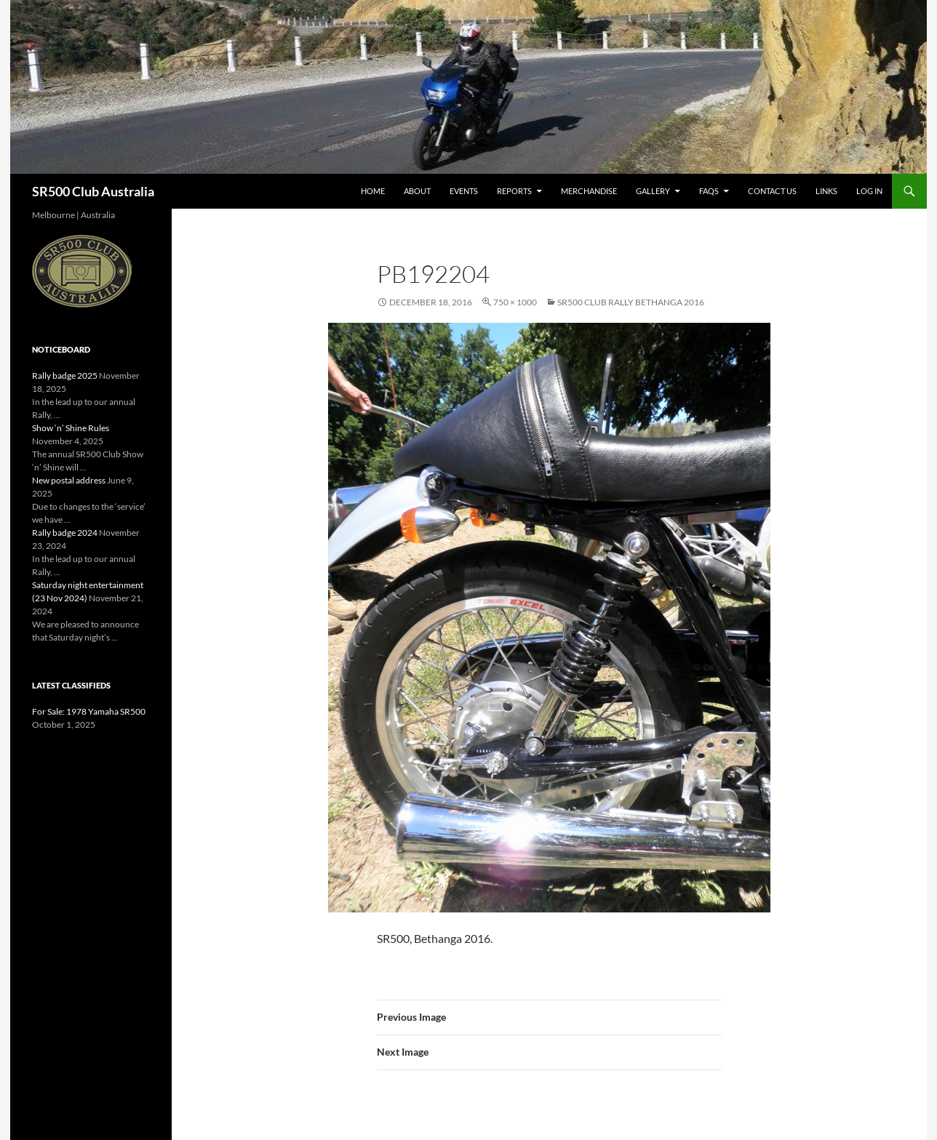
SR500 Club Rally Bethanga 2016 (630, 302)
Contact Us (772, 191)
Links (826, 191)
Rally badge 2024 (64, 532)
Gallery (653, 191)
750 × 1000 (515, 302)
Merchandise (589, 191)
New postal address (68, 480)
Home (373, 191)
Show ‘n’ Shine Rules (70, 427)
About (417, 191)
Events (464, 191)
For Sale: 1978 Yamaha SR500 (88, 711)
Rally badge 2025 (64, 375)
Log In (869, 191)
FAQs (709, 191)
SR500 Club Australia (93, 191)
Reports (514, 191)
